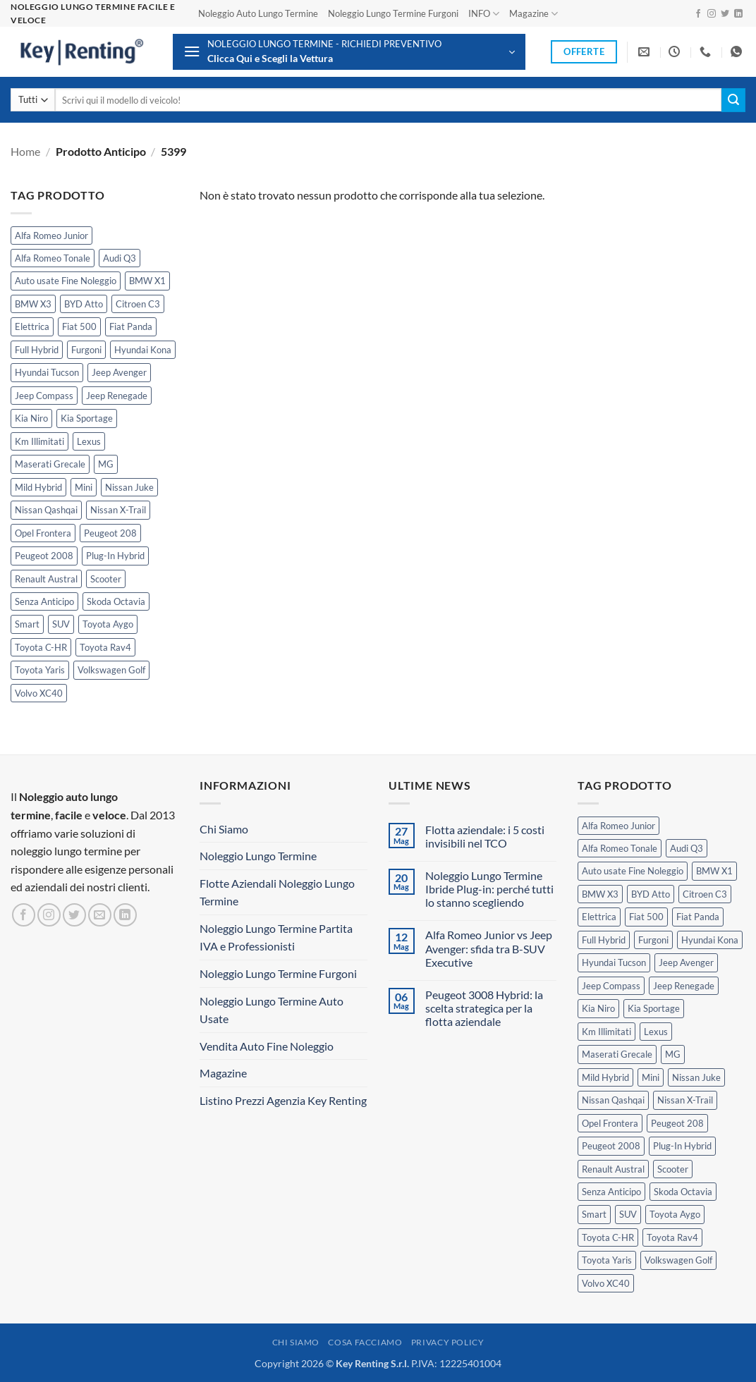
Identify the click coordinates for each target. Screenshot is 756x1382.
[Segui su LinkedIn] (738, 14)
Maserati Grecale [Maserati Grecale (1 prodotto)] (50, 464)
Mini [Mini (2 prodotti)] (83, 487)
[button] (349, 52)
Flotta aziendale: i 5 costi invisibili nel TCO (484, 836)
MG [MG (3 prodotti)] (106, 464)
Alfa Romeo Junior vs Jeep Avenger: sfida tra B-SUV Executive (488, 948)
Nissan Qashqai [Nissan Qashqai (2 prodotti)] (46, 509)
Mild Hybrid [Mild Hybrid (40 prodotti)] (38, 487)
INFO (483, 13)
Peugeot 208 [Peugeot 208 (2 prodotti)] (110, 533)
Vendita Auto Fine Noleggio (267, 1046)
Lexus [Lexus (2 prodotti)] (89, 441)
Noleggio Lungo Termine (258, 855)
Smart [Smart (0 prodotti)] (27, 624)
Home (25, 151)
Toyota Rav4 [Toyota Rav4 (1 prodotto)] (105, 647)
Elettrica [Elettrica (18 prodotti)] (32, 326)
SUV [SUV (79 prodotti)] (61, 624)
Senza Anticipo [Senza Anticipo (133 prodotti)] (44, 601)
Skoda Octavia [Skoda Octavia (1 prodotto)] (116, 601)
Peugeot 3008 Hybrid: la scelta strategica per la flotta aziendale (484, 1008)
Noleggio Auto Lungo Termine (258, 13)
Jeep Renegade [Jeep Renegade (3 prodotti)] (116, 395)
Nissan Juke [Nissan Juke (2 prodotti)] (129, 487)
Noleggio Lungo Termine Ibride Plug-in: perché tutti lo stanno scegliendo (489, 889)
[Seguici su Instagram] (711, 14)
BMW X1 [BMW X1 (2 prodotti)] (147, 280)
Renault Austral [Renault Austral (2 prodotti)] (46, 579)
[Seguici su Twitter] (725, 14)
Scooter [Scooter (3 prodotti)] (105, 579)
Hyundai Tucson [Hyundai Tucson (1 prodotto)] (47, 372)
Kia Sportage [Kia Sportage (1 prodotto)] (87, 418)
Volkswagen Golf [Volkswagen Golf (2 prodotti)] (111, 669)
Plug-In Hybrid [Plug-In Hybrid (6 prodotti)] (115, 555)
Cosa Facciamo (365, 1342)
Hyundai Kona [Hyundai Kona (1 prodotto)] (142, 349)
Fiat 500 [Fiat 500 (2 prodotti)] (79, 326)
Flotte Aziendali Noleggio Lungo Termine (277, 892)
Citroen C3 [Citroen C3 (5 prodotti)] (138, 304)
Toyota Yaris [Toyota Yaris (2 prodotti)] (40, 669)
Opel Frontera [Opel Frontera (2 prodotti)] (43, 533)
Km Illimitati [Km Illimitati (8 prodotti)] (39, 441)
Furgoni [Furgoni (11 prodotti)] (86, 349)
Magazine (533, 13)
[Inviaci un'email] (99, 915)
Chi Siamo (224, 829)
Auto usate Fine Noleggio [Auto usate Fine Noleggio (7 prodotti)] (65, 280)
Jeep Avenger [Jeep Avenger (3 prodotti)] (119, 372)
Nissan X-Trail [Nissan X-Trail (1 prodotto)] (118, 509)
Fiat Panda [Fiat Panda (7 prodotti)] (130, 326)
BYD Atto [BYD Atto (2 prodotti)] (83, 304)
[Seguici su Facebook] (698, 14)
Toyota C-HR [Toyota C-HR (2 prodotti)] (41, 647)
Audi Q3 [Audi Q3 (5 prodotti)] (119, 258)
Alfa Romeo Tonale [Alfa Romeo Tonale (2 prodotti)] (52, 258)
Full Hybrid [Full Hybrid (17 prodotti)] (37, 349)
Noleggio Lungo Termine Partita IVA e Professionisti (276, 937)
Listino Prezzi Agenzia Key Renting (283, 1100)
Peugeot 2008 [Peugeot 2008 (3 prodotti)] (44, 555)
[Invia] (733, 100)
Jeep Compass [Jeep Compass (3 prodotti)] (44, 395)
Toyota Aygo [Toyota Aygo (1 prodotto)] (108, 624)
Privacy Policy (447, 1342)
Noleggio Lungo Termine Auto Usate (271, 1010)
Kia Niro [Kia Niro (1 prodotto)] (31, 418)
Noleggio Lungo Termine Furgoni (393, 13)
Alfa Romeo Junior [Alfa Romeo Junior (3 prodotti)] (51, 235)
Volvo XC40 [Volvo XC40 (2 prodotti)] (39, 693)
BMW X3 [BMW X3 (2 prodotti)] (33, 304)
